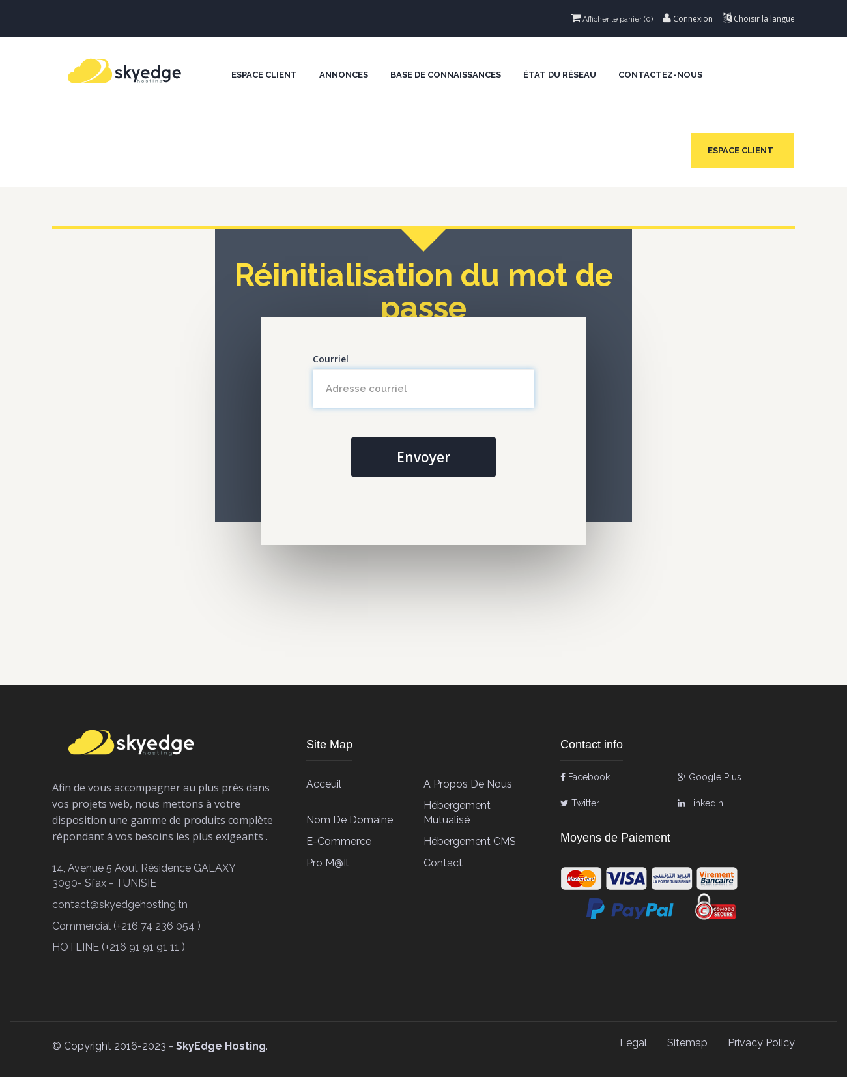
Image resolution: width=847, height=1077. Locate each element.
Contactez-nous (660, 75)
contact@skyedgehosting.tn (120, 904)
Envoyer (423, 457)
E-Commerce (338, 841)
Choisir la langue (759, 18)
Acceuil (323, 784)
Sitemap (687, 1043)
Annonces (343, 75)
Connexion (688, 18)
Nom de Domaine (349, 820)
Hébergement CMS (470, 841)
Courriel (331, 359)
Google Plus (709, 777)
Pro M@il (327, 863)
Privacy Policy (761, 1043)
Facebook (585, 777)
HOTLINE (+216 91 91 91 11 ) (118, 947)
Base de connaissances (445, 75)
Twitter (579, 803)
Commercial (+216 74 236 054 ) (126, 926)
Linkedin (700, 803)
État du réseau (559, 75)
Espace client (264, 75)
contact (443, 863)
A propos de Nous (468, 784)
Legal (633, 1043)
